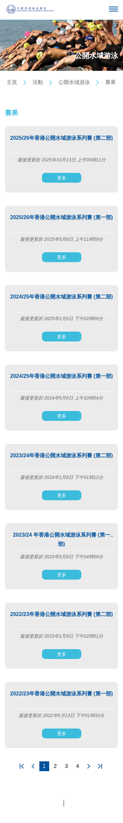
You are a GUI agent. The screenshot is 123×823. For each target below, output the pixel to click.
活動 (37, 82)
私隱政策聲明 (47, 803)
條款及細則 (77, 803)
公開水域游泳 (74, 82)
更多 (61, 177)
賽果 (110, 82)
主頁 (12, 82)
